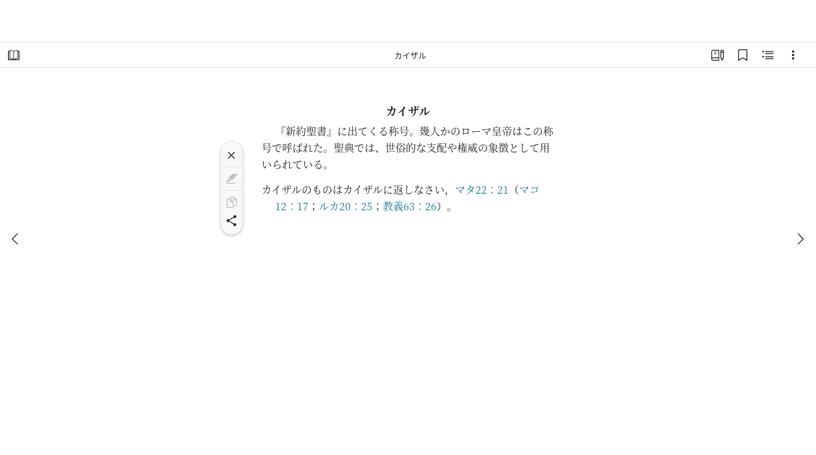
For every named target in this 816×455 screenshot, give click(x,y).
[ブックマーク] (742, 55)
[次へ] (800, 238)
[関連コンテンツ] (767, 55)
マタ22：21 (482, 189)
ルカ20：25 (346, 205)
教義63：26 (410, 205)
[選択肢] (793, 55)
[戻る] (16, 238)
